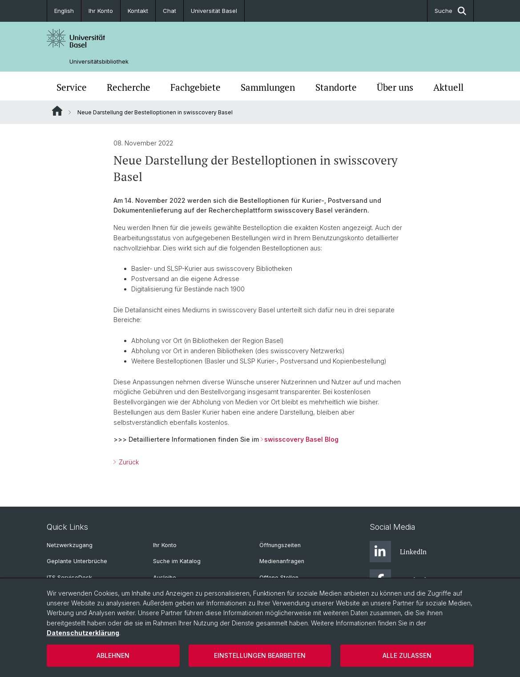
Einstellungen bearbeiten (260, 655)
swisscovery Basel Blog (301, 439)
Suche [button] (450, 11)
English (64, 10)
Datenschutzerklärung (83, 633)
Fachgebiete (195, 87)
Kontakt (138, 10)
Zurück (128, 462)
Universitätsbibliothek (99, 61)
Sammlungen (268, 87)
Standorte (336, 87)
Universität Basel (214, 10)
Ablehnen (113, 655)
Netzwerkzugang (70, 545)
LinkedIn (398, 551)
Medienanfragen (281, 561)
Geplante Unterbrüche (77, 561)
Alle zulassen (407, 655)
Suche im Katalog (177, 561)
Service (71, 87)
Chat (169, 10)
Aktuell (448, 87)
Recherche (128, 87)
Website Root (57, 111)
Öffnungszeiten (280, 545)
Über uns (395, 87)
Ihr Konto (101, 10)
